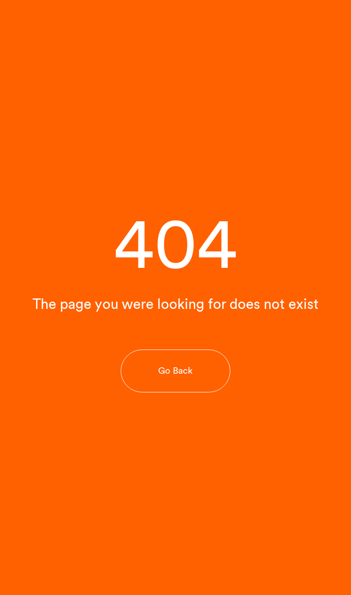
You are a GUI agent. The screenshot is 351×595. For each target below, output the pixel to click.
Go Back (175, 370)
